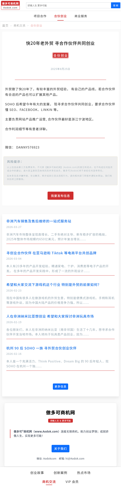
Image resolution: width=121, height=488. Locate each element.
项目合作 (40, 16)
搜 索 (115, 5)
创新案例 (60, 472)
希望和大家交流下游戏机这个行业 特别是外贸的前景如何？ (53, 284)
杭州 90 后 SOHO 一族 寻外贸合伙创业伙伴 (41, 348)
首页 (5, 25)
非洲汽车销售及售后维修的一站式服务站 (38, 220)
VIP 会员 (72, 481)
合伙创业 (60, 16)
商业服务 (81, 16)
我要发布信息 (60, 196)
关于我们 (60, 448)
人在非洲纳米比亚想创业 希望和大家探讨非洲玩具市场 (50, 316)
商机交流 (49, 481)
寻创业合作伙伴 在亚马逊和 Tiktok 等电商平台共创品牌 (51, 252)
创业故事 (37, 472)
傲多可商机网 (60, 412)
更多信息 (60, 386)
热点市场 (84, 472)
